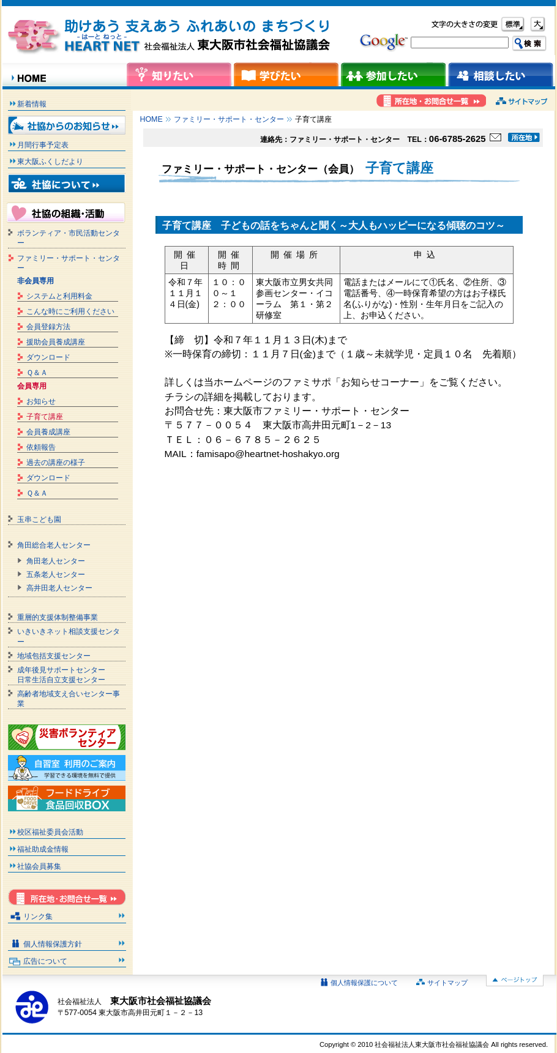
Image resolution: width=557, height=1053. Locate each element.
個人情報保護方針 (52, 944)
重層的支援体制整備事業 (57, 617)
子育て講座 (44, 416)
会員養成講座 (48, 432)
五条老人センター (55, 574)
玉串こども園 (39, 519)
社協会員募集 (39, 866)
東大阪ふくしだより (50, 161)
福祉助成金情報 (43, 849)
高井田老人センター (59, 588)
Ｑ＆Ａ (37, 372)
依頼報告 (41, 447)
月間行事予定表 (43, 145)
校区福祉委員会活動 (50, 832)
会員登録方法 (48, 326)
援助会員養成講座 (55, 342)
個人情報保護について (364, 982)
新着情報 (32, 104)
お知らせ (41, 401)
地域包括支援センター (54, 656)
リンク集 (38, 916)
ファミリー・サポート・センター (229, 119)
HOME (151, 119)
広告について (45, 961)
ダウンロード (48, 357)
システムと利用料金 (59, 296)
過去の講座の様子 (55, 462)
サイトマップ (447, 982)
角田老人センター (55, 561)
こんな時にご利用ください (70, 311)
